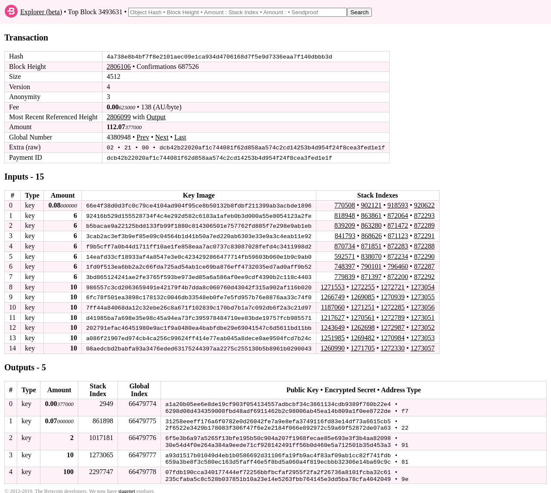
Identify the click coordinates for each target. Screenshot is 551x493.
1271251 (362, 305)
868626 (371, 235)
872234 (397, 255)
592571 (344, 255)
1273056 (423, 305)
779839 (344, 275)
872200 (397, 275)
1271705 (362, 346)
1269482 (362, 335)
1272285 (393, 305)
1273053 (423, 335)
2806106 (119, 66)
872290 (424, 255)
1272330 (393, 346)
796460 (397, 265)
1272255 (362, 285)
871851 (371, 245)
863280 (371, 225)
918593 (397, 204)
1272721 (393, 285)
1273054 (423, 285)
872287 (424, 265)
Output (155, 117)
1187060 (332, 305)
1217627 (333, 315)
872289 (424, 225)
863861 (371, 214)
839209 (344, 225)
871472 (397, 225)
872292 (424, 275)
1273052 (423, 325)
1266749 (333, 295)
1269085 (362, 295)
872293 (424, 214)
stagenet (126, 485)
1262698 (362, 325)
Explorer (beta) (41, 12)
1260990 (333, 346)
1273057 (423, 346)
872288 (424, 245)
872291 (424, 235)
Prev (142, 137)
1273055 (423, 295)
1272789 (393, 315)
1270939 (393, 295)
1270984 (393, 335)
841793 (344, 235)
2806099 (119, 117)
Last (180, 137)
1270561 (362, 315)
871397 (371, 275)
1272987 (393, 325)
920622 (424, 204)
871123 (398, 235)
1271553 (333, 285)
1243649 (333, 325)
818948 (344, 214)
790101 (371, 265)
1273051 (423, 315)
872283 (397, 245)
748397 (344, 265)
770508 (344, 204)
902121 (371, 204)
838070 (371, 255)
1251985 (333, 335)
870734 (344, 245)
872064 (397, 214)
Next (161, 137)
